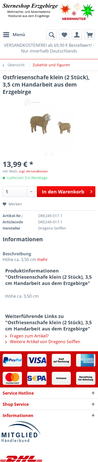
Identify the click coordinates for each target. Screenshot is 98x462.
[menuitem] (14, 34)
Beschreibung (17, 254)
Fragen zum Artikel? (27, 336)
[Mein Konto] (77, 34)
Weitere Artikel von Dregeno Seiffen (42, 341)
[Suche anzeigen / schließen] (51, 34)
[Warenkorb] (89, 34)
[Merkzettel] (64, 34)
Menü (14, 33)
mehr (42, 259)
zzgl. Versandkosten (33, 171)
